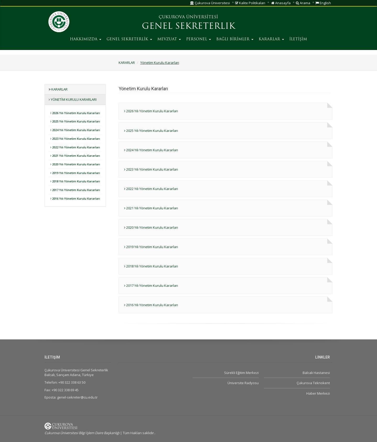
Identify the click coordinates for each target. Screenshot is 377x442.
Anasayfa (281, 3)
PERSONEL (198, 39)
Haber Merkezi (318, 393)
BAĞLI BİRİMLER (234, 39)
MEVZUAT (169, 39)
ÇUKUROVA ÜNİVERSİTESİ (188, 17)
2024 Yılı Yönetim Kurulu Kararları (75, 130)
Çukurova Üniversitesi (210, 3)
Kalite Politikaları (250, 3)
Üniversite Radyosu (243, 383)
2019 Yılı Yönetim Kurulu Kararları (75, 173)
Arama (303, 3)
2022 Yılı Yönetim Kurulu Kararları (75, 147)
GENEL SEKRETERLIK (188, 27)
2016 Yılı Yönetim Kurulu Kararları (75, 198)
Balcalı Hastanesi (316, 372)
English (323, 3)
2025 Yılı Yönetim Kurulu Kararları (75, 121)
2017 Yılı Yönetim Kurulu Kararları (75, 190)
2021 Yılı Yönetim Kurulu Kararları (75, 156)
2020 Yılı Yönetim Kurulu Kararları (75, 164)
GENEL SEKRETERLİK (129, 39)
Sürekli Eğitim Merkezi (241, 372)
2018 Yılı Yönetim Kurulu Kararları (75, 181)
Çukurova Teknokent (313, 383)
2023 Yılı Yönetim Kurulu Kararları (75, 139)
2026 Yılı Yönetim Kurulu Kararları (75, 113)
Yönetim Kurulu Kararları (159, 62)
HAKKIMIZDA (85, 39)
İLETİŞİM (298, 39)
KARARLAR (271, 39)
